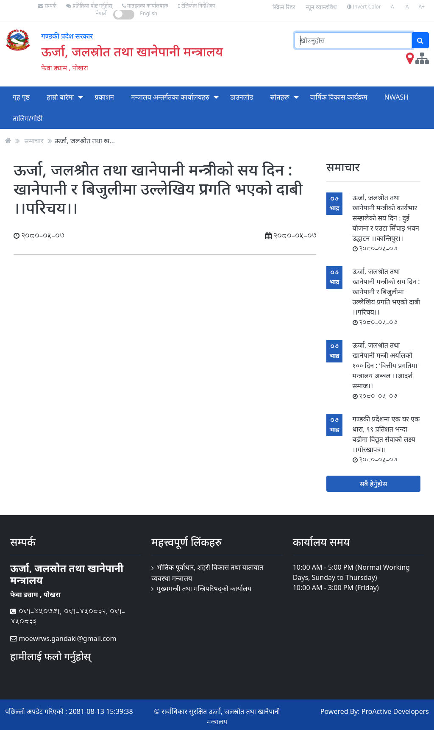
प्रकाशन (104, 97)
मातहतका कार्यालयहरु (145, 5)
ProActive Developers (395, 711)
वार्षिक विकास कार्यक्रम (338, 97)
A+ (421, 6)
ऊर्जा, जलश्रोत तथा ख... (85, 140)
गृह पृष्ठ (21, 97)
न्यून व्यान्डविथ (321, 7)
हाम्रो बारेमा (60, 97)
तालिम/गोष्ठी (28, 118)
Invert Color (364, 6)
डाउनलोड (241, 97)
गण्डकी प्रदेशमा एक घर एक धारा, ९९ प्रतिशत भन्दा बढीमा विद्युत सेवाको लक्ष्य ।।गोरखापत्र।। (386, 439)
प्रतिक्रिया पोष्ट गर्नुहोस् (89, 5)
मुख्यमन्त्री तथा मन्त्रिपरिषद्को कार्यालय (203, 588)
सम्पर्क (47, 5)
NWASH (396, 97)
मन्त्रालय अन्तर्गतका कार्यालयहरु (170, 97)
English (148, 13)
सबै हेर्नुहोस (373, 483)
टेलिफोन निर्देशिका (196, 5)
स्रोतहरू (279, 97)
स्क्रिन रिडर (284, 7)
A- (393, 6)
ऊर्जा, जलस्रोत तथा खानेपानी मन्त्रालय (132, 51)
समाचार (33, 140)
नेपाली (102, 13)
